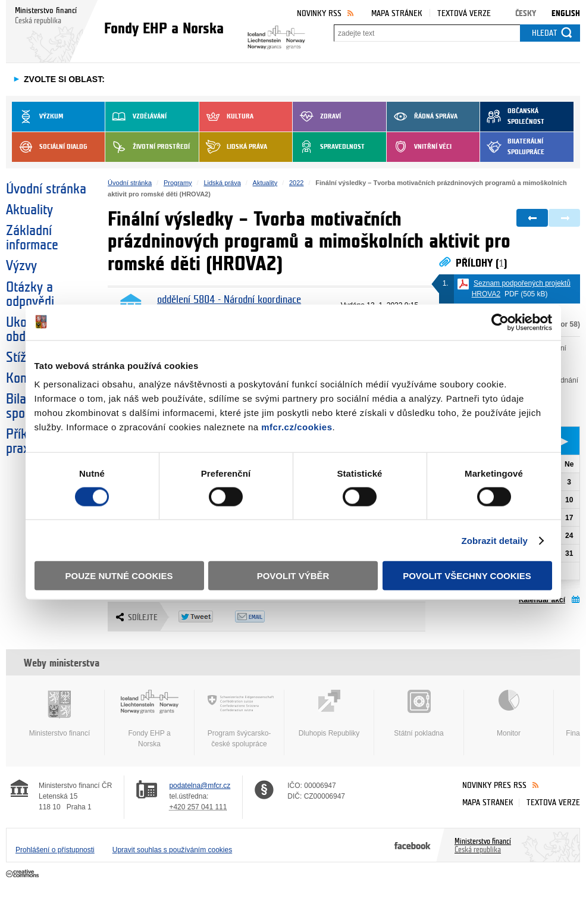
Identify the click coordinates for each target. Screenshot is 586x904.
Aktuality (29, 210)
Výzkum (37, 117)
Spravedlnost (329, 147)
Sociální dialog (49, 147)
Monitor (508, 713)
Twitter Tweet (206, 617)
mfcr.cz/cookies (296, 427)
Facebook (412, 845)
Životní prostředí (147, 147)
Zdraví (317, 117)
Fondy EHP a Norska (149, 719)
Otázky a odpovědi (30, 294)
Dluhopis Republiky (329, 713)
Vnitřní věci (419, 147)
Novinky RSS (319, 13)
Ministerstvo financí (59, 713)
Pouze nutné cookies (119, 576)
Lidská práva (233, 147)
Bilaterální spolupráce (512, 147)
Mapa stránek (396, 13)
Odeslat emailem (263, 617)
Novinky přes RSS (494, 785)
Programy (178, 182)
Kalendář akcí (542, 600)
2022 (296, 182)
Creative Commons (23, 874)
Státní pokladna (419, 713)
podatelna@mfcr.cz (199, 785)
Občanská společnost (512, 117)
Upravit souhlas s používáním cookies (172, 850)
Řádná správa (422, 117)
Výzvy (21, 266)
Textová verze (464, 13)
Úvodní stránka (46, 189)
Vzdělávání (136, 117)
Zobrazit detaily (494, 540)
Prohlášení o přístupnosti (55, 850)
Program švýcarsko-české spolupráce (239, 719)
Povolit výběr (293, 576)
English (565, 13)
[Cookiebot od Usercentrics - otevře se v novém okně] (500, 322)
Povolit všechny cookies (467, 576)
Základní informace (32, 238)
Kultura (226, 117)
